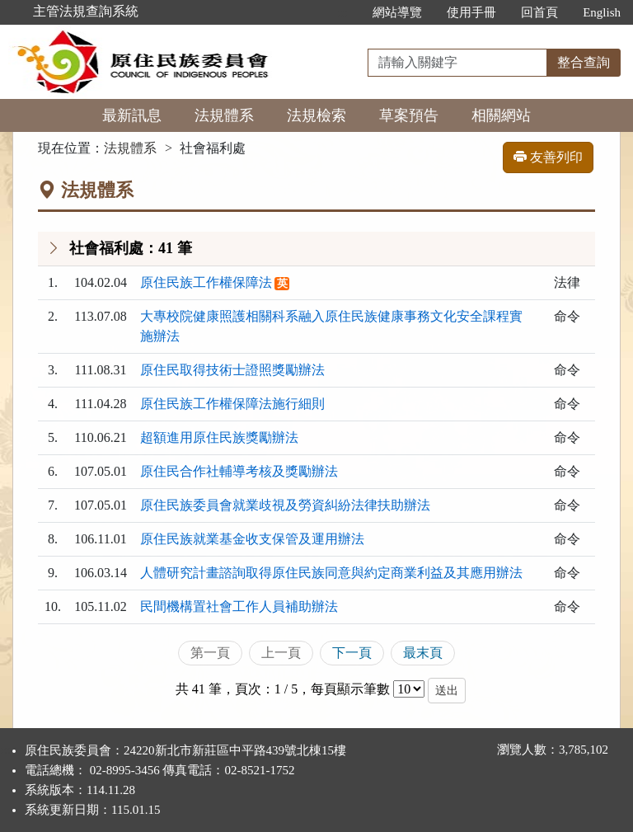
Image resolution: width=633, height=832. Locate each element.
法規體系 (224, 115)
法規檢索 (316, 115)
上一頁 (281, 653)
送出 (446, 690)
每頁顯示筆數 (350, 689)
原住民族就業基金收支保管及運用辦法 (252, 539)
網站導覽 (397, 12)
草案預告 (408, 115)
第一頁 (210, 653)
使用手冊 (471, 12)
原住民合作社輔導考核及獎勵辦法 (239, 471)
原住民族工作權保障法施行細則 (232, 404)
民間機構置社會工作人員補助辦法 (239, 606)
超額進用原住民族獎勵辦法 (219, 437)
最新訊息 (132, 115)
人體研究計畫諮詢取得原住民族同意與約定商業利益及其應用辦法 (331, 573)
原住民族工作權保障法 (206, 282)
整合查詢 (583, 62)
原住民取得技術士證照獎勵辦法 (232, 370)
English (602, 12)
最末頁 (423, 653)
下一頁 (352, 653)
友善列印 (548, 157)
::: (343, 12)
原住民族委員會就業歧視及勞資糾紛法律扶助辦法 (285, 505)
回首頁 (539, 12)
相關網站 (501, 115)
